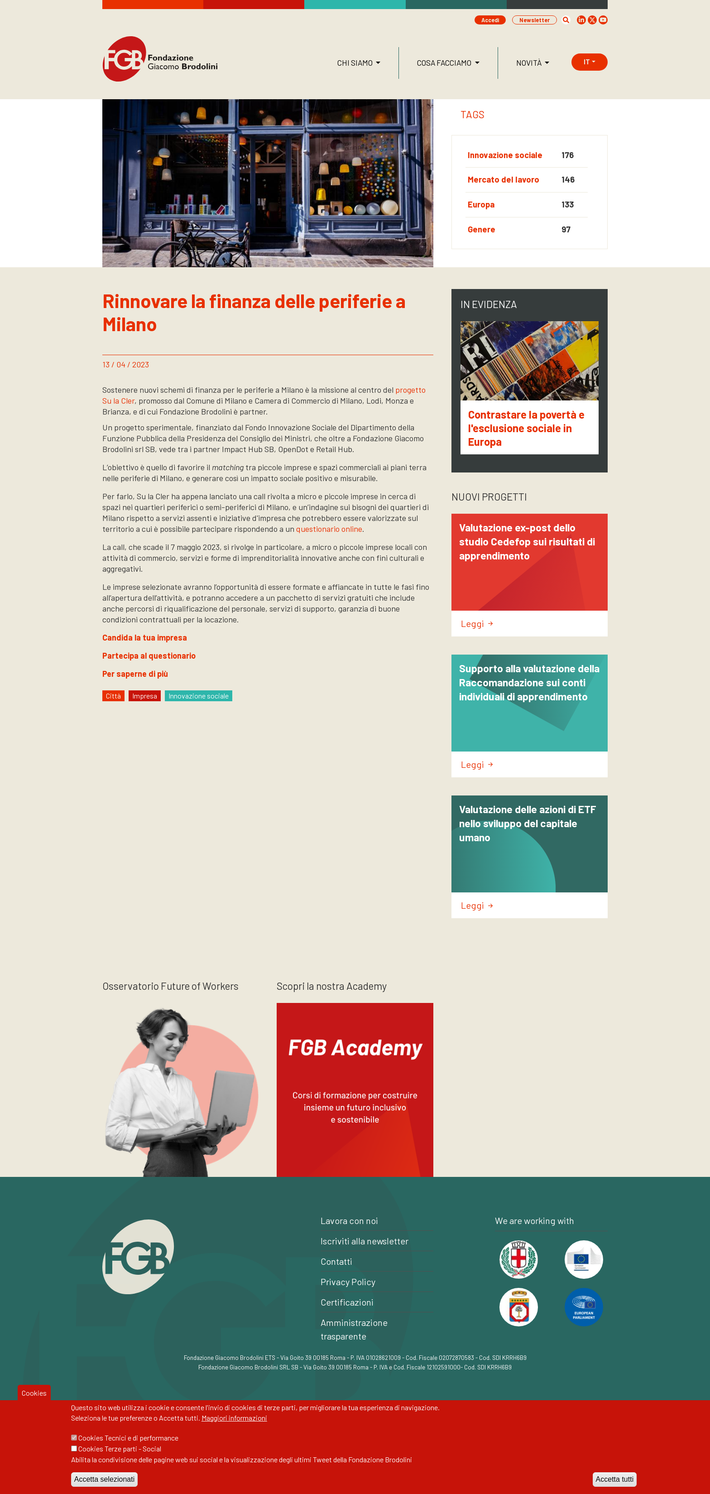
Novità (529, 62)
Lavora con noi (349, 1220)
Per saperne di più (135, 674)
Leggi (477, 623)
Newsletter (534, 20)
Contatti (336, 1261)
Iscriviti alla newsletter (364, 1240)
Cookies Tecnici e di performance (128, 1448)
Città (113, 695)
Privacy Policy (348, 1281)
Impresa (144, 695)
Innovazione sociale (505, 155)
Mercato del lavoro (503, 179)
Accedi (490, 20)
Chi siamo (355, 62)
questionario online (329, 529)
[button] (566, 19)
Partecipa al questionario (149, 655)
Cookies (34, 1403)
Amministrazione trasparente (354, 1329)
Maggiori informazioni (234, 1427)
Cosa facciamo (445, 62)
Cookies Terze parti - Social (119, 1459)
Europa (481, 204)
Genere (481, 229)
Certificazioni (347, 1301)
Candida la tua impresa (144, 637)
